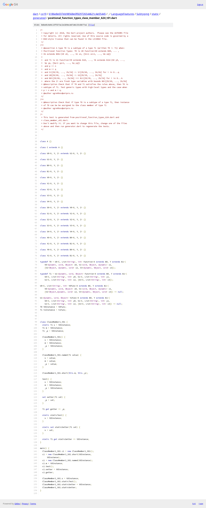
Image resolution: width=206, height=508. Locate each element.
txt (194, 503)
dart (35, 14)
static (155, 14)
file (91, 25)
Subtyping (142, 14)
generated (39, 18)
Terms (33, 503)
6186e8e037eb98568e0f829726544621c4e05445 (77, 14)
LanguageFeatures (122, 14)
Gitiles (17, 503)
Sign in (200, 4)
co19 (43, 14)
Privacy (25, 503)
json (201, 503)
